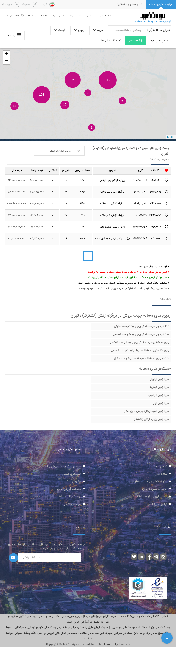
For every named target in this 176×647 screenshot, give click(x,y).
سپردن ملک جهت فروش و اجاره (61, 466)
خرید (98, 30)
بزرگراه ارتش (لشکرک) (150, 30)
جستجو (135, 40)
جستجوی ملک (72, 473)
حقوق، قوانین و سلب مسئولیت (148, 481)
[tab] (161, 4)
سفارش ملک (73, 481)
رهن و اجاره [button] (59, 16)
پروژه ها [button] (32, 16)
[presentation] (130, 4)
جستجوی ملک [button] (86, 16)
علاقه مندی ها (15, 16)
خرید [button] (72, 16)
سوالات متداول (72, 504)
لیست (14, 35)
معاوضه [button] (45, 16)
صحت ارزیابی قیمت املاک (151, 496)
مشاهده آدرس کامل (69, 489)
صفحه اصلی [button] (105, 16)
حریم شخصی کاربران (154, 489)
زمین (79, 30)
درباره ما (162, 473)
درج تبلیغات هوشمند (68, 496)
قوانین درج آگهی (157, 504)
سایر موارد (159, 40)
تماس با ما (160, 466)
